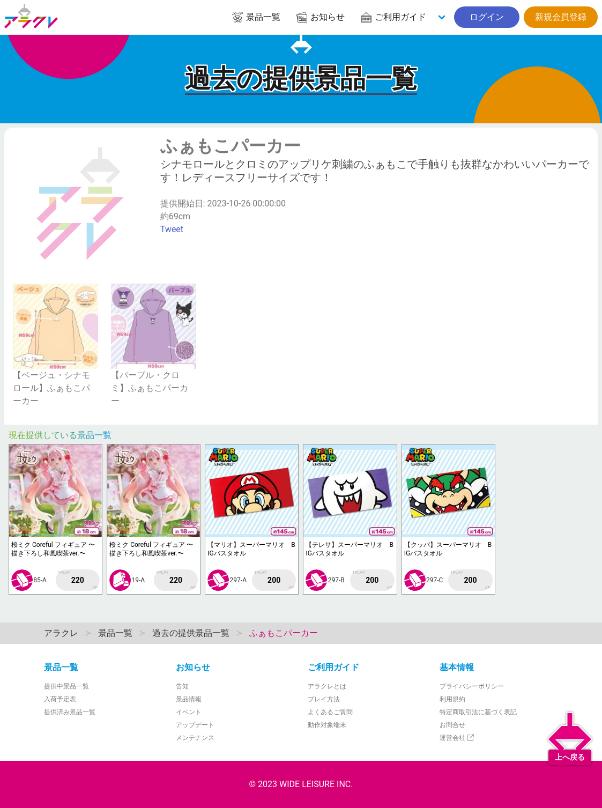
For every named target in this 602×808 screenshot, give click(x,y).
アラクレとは (327, 686)
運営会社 (457, 738)
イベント (189, 712)
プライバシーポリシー (472, 686)
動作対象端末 (327, 725)
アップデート (195, 725)
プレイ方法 (324, 699)
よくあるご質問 (330, 712)
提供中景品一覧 (66, 686)
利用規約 (452, 699)
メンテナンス (195, 738)
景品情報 (189, 699)
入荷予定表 (60, 699)
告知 (182, 686)
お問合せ (452, 725)
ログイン (486, 17)
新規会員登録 (560, 17)
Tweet (171, 229)
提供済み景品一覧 (69, 712)
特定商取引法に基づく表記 (478, 712)
